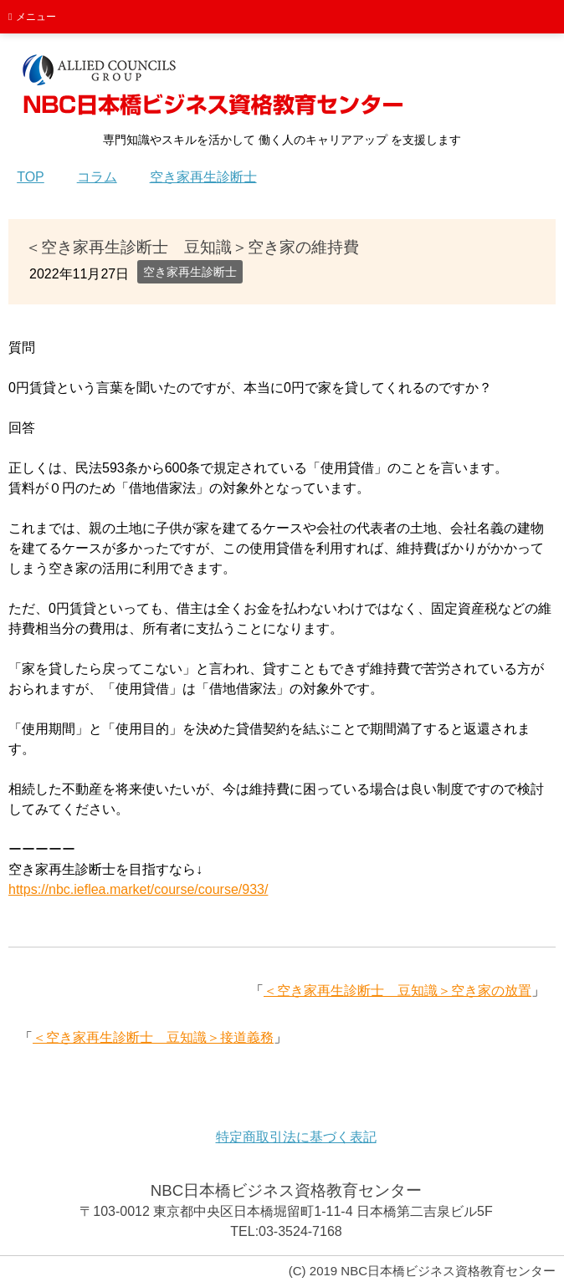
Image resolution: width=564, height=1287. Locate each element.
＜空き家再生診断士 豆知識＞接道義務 (153, 1037)
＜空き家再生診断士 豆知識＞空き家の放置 (397, 990)
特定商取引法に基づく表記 (296, 1137)
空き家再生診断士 (190, 271)
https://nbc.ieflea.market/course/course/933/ (138, 889)
